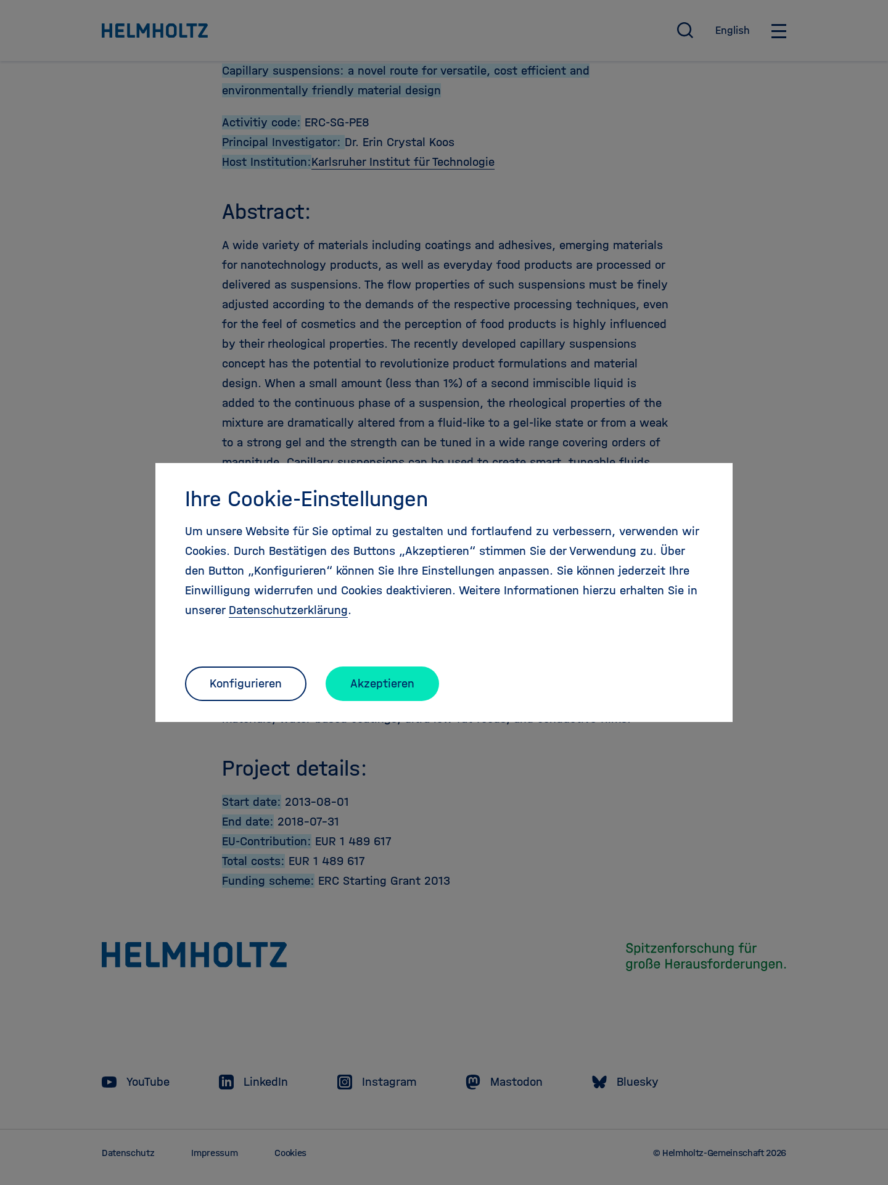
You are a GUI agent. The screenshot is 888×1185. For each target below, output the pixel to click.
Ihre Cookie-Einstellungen (306, 499)
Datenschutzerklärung (288, 610)
